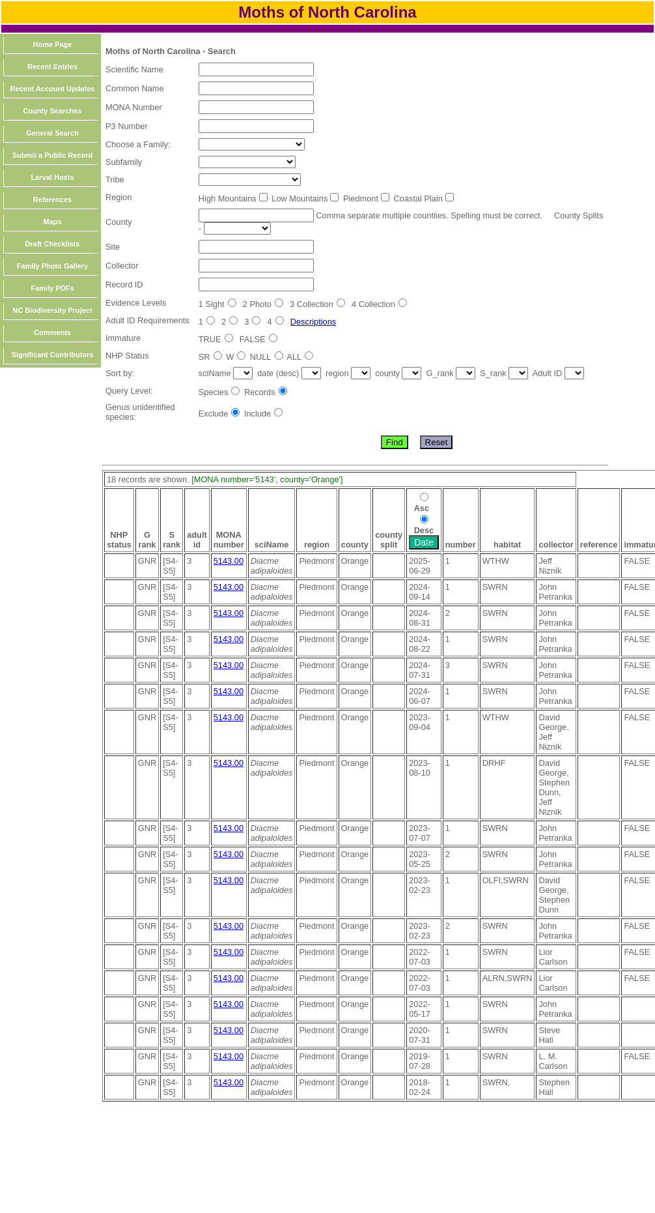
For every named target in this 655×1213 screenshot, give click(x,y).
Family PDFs (52, 288)
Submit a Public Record (52, 155)
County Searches (52, 111)
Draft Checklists (52, 244)
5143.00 (229, 561)
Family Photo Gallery (52, 266)
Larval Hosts (52, 177)
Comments (52, 332)
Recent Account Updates (52, 89)
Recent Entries (52, 66)
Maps (52, 222)
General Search (52, 133)
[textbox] (256, 69)
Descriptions (313, 322)
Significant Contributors (53, 354)
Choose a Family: (138, 144)
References (52, 199)
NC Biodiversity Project (52, 310)
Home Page (52, 44)
